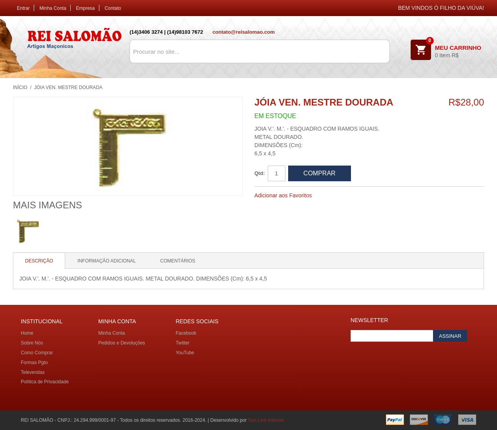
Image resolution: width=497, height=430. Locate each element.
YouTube (184, 352)
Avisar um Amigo (328, 196)
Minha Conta (53, 8)
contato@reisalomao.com (243, 32)
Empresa (85, 8)
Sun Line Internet (266, 420)
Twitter (182, 343)
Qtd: (259, 173)
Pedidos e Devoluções (121, 343)
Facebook (185, 333)
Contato (112, 8)
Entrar (23, 8)
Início (20, 87)
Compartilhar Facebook (344, 196)
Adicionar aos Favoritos (283, 195)
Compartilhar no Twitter (359, 196)
